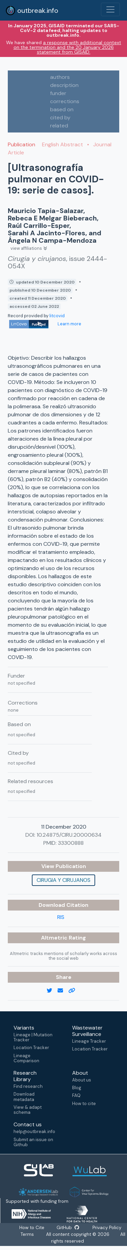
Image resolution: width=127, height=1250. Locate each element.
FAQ (76, 1095)
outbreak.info (31, 10)
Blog (76, 1087)
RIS (60, 917)
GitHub (67, 1227)
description (64, 85)
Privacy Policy (106, 1227)
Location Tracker (31, 1047)
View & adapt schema (28, 1110)
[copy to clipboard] (74, 991)
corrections (64, 101)
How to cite (84, 1103)
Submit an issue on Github (33, 1142)
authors (60, 77)
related (59, 125)
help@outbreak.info (34, 1131)
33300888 (71, 842)
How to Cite (32, 1227)
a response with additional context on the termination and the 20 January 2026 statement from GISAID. (67, 47)
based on (61, 109)
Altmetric (55, 937)
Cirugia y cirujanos (63, 880)
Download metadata (24, 1097)
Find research (28, 1086)
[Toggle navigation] (110, 9)
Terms (27, 1234)
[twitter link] (52, 991)
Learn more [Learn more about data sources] (69, 324)
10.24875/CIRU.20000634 (69, 834)
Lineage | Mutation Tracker (33, 1037)
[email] (63, 991)
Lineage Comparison (26, 1058)
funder (58, 93)
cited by (60, 117)
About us (81, 1079)
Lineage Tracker (89, 1041)
